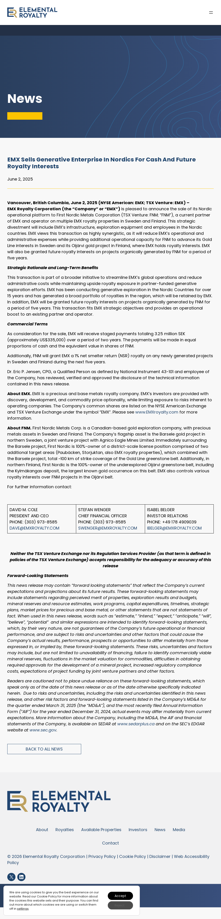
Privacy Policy (102, 856)
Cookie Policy (132, 856)
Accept (120, 896)
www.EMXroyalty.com (156, 412)
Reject (120, 905)
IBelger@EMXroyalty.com (174, 528)
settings (23, 909)
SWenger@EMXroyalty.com (107, 528)
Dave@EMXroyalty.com (34, 528)
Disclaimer (160, 856)
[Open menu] (211, 12)
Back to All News (44, 749)
